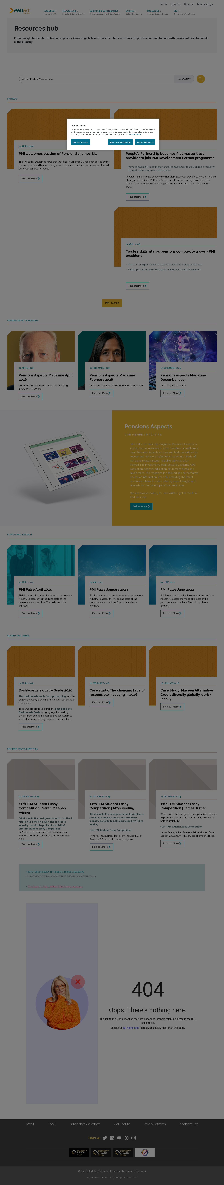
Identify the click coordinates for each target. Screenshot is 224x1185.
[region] (113, 134)
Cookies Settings (80, 142)
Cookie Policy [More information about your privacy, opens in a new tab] (135, 134)
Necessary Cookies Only (120, 142)
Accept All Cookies (145, 142)
